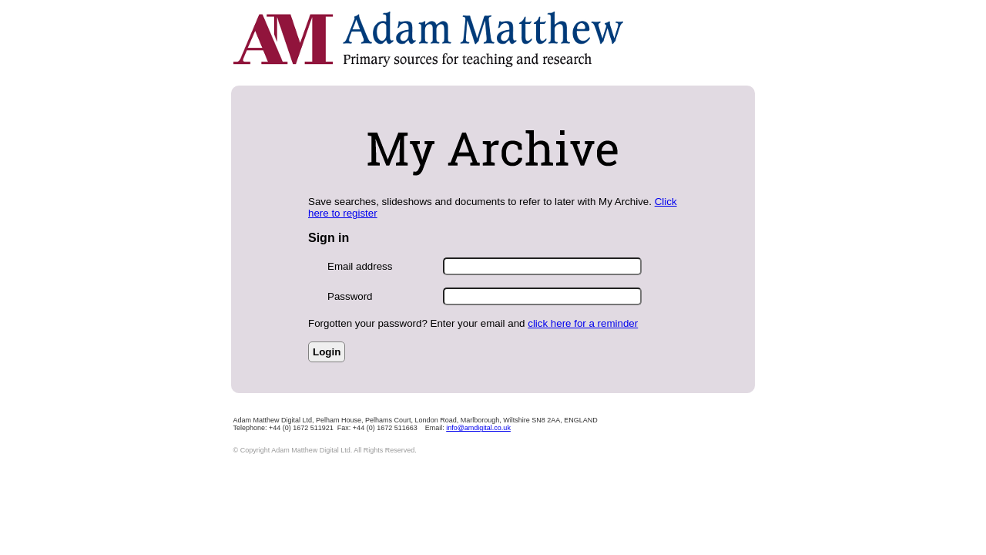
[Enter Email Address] (542, 266)
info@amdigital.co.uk (478, 428)
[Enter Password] (542, 296)
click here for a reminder (583, 323)
